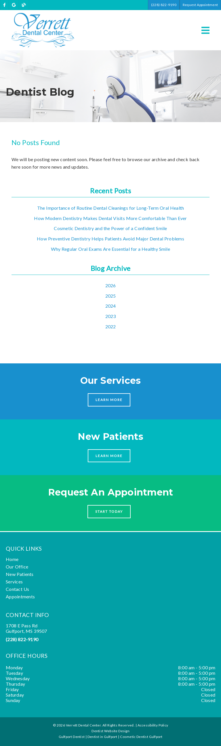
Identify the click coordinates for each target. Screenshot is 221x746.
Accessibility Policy (153, 725)
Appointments (20, 596)
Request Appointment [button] (200, 5)
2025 (110, 295)
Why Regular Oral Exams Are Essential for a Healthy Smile (110, 249)
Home (12, 559)
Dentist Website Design (110, 731)
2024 (110, 306)
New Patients (20, 574)
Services (14, 581)
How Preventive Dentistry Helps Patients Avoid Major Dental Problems (110, 238)
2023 (110, 316)
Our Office (17, 566)
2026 (110, 285)
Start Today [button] (109, 511)
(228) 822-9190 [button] (163, 5)
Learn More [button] (109, 400)
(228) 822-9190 (22, 639)
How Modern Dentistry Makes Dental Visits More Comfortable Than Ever (110, 218)
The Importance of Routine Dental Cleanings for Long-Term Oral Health (110, 208)
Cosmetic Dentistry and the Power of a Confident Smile (110, 228)
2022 (110, 326)
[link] (4, 5)
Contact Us (17, 589)
